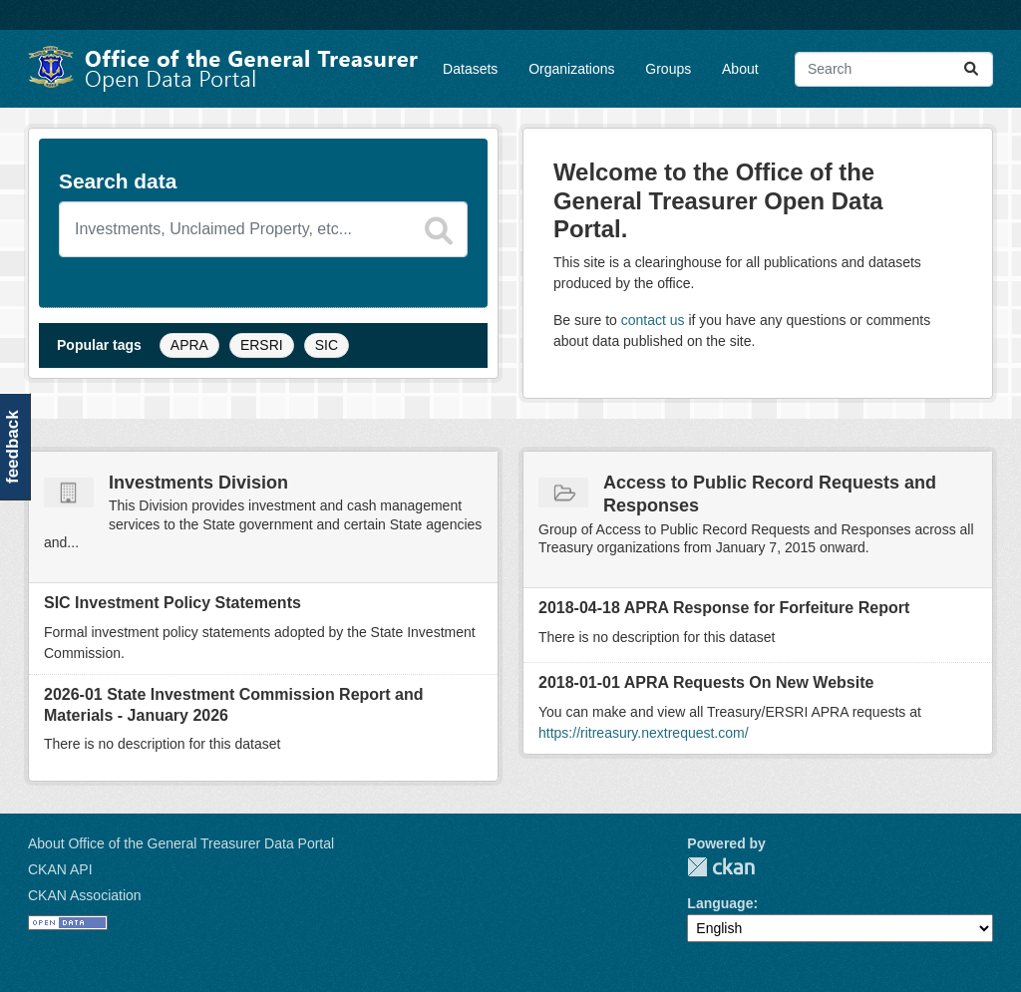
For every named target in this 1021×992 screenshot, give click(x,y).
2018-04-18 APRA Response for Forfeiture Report (723, 607)
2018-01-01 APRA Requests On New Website (705, 682)
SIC (326, 345)
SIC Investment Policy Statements (172, 602)
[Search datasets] (263, 229)
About (740, 69)
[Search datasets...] (894, 69)
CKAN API (60, 869)
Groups (668, 69)
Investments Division (198, 483)
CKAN (721, 866)
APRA (189, 345)
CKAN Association (85, 895)
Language (720, 903)
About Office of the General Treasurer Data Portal (181, 843)
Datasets (470, 69)
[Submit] (971, 69)
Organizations (571, 69)
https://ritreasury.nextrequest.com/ (643, 733)
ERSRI (261, 345)
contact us (653, 320)
